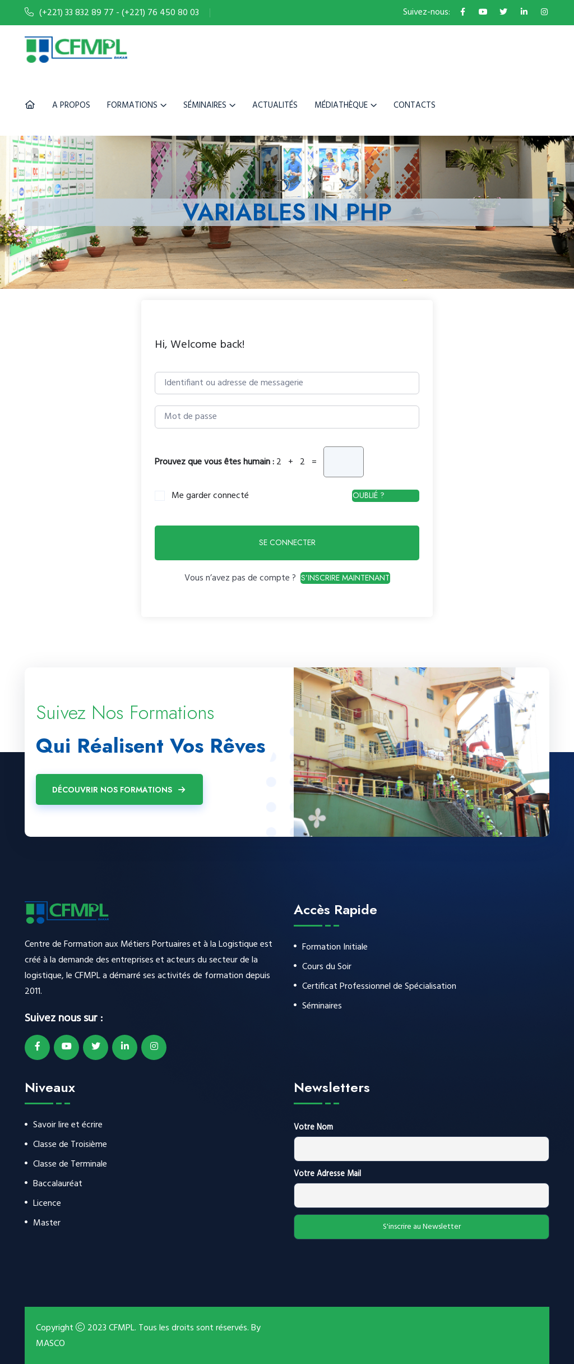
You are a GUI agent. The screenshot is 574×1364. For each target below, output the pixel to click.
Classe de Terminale (70, 1164)
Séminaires (204, 105)
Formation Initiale (335, 947)
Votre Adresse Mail (327, 1174)
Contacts (415, 105)
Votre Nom (313, 1127)
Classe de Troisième (70, 1145)
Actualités (275, 105)
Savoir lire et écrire (68, 1125)
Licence (47, 1204)
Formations (132, 105)
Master (47, 1223)
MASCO (50, 1344)
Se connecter (287, 542)
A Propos (71, 105)
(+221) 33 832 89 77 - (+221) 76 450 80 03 (119, 13)
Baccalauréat (57, 1184)
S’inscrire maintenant (345, 577)
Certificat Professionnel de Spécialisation (379, 986)
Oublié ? (369, 495)
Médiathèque (341, 105)
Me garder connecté (210, 496)
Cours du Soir (326, 967)
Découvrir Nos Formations (119, 789)
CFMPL (122, 1328)
